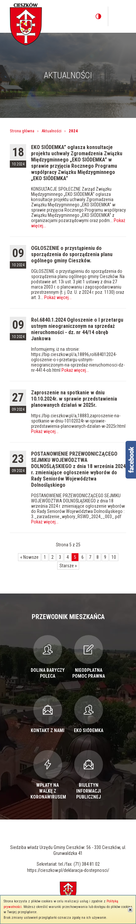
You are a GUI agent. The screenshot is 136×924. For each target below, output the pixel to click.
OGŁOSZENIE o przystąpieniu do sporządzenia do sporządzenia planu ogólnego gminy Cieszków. (71, 254)
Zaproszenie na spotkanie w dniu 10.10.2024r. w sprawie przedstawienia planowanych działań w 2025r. (74, 398)
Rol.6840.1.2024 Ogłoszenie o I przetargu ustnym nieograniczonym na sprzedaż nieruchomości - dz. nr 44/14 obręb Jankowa (77, 329)
